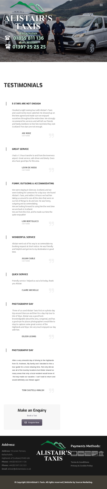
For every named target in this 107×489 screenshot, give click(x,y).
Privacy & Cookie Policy (82, 466)
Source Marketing (84, 482)
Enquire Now (32, 422)
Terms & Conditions (80, 462)
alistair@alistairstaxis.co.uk (19, 469)
